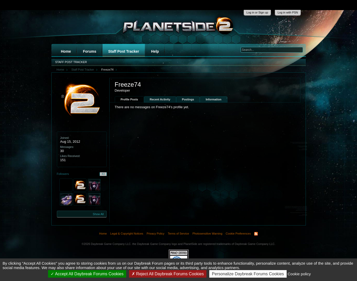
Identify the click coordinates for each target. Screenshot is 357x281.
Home (66, 51)
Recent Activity (160, 99)
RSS (256, 234)
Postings (188, 99)
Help (155, 51)
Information (213, 99)
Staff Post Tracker (123, 51)
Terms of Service (178, 233)
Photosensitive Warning (207, 233)
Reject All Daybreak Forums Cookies (168, 274)
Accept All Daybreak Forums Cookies (87, 274)
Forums (89, 51)
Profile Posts (129, 99)
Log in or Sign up (257, 12)
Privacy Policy (155, 233)
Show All (98, 214)
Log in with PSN (288, 12)
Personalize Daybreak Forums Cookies (248, 274)
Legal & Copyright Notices (126, 233)
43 (103, 173)
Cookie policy (299, 274)
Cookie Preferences (238, 233)
